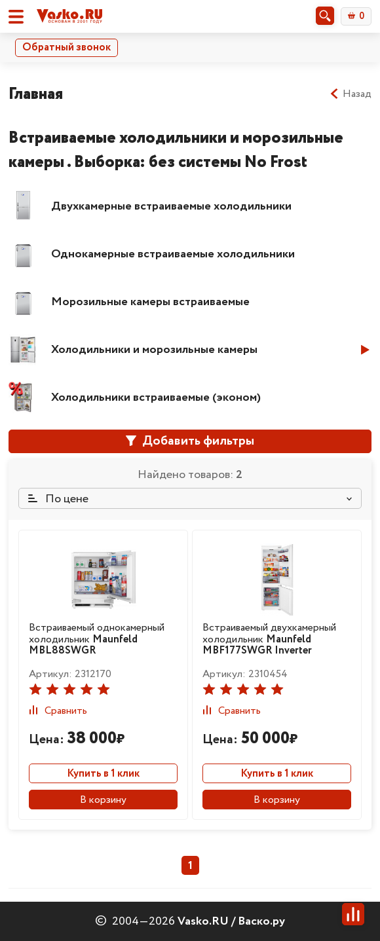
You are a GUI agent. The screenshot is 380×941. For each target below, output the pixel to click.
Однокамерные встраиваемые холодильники (173, 254)
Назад (350, 94)
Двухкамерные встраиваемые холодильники (171, 206)
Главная (36, 94)
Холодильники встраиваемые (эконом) (156, 397)
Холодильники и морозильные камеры (154, 349)
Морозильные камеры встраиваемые (150, 301)
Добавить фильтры (190, 441)
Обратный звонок (66, 47)
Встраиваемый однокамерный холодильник (96, 639)
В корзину (103, 799)
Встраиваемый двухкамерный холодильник (269, 639)
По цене (58, 498)
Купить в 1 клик (103, 773)
